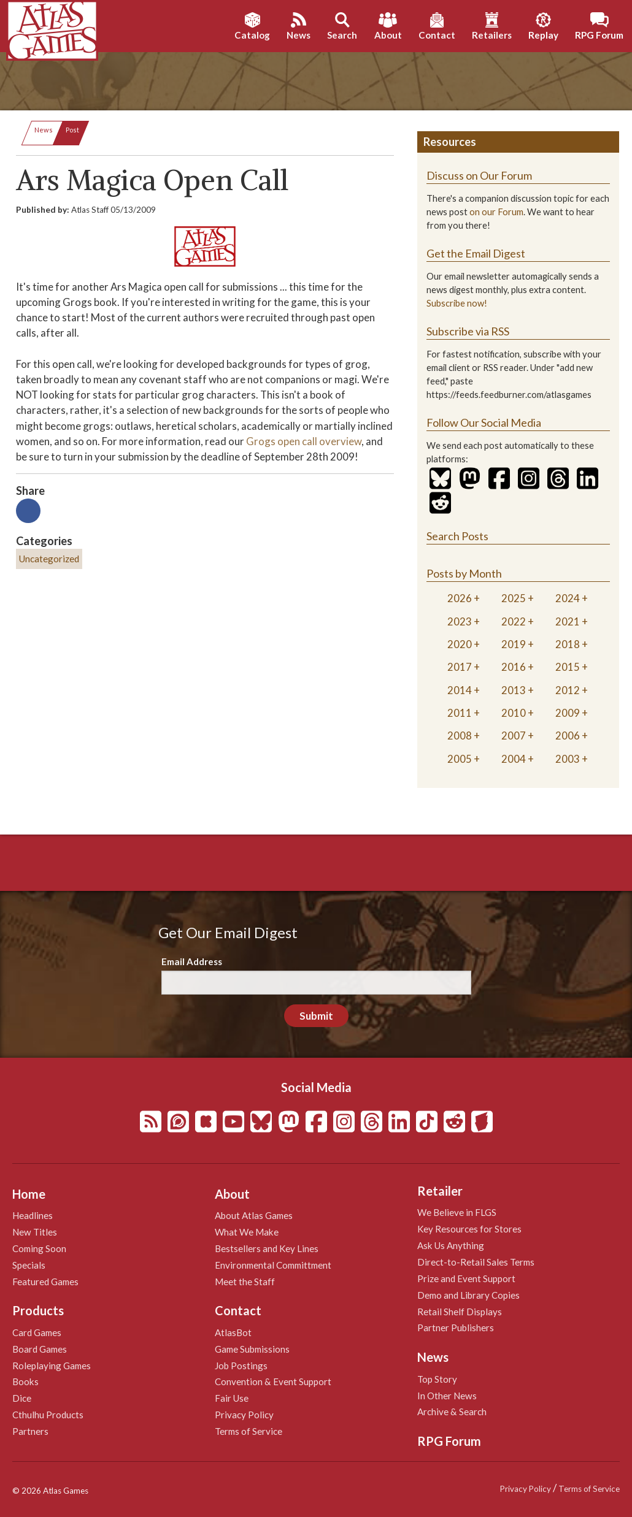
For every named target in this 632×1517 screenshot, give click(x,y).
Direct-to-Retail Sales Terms (475, 1261)
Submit (316, 1015)
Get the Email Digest (475, 253)
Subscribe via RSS (467, 331)
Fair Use (232, 1398)
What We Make (247, 1231)
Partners (30, 1431)
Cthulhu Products (47, 1414)
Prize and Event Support (466, 1278)
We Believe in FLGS (456, 1212)
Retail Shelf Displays (459, 1311)
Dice (21, 1398)
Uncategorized (49, 558)
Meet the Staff (245, 1281)
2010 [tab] (513, 712)
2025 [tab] (513, 598)
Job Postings (241, 1365)
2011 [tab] (459, 712)
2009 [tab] (567, 712)
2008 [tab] (459, 735)
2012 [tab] (567, 690)
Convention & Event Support (273, 1381)
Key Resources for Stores (469, 1228)
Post (72, 130)
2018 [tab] (567, 644)
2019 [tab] (513, 644)
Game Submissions (252, 1349)
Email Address (191, 961)
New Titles (34, 1231)
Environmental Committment (273, 1265)
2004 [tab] (513, 758)
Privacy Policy (244, 1414)
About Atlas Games (254, 1215)
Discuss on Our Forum (479, 175)
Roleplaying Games (51, 1365)
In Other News (447, 1395)
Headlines (32, 1215)
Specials (28, 1265)
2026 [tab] (459, 598)
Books (25, 1381)
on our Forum (496, 212)
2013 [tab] (513, 690)
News (43, 130)
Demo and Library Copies (468, 1295)
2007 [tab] (513, 735)
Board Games (39, 1349)
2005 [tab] (459, 758)
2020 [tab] (459, 644)
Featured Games (45, 1281)
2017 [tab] (459, 666)
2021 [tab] (567, 621)
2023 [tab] (459, 621)
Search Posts (457, 536)
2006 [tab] (567, 735)
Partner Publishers (455, 1327)
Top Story (437, 1379)
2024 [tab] (567, 598)
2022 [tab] (513, 621)
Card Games (36, 1332)
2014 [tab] (459, 690)
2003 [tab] (567, 758)
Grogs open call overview (303, 441)
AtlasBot (233, 1332)
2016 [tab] (513, 666)
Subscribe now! (456, 303)
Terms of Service (248, 1431)
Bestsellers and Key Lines (266, 1248)
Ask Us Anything (450, 1245)
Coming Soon (39, 1248)
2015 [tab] (567, 666)
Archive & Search (452, 1411)
